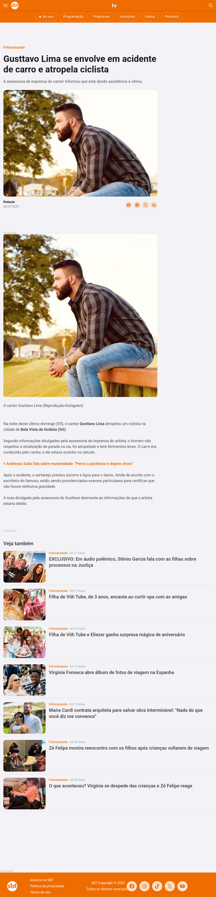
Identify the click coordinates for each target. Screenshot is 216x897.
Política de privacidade (47, 886)
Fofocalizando (14, 47)
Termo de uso (40, 892)
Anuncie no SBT (42, 880)
